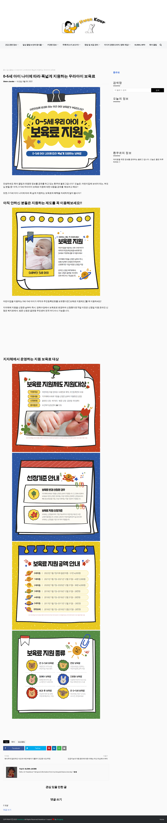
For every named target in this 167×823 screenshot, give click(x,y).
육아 (13, 742)
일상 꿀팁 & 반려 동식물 (32, 45)
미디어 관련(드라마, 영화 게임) (116, 45)
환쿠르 (116, 72)
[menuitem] (12, 44)
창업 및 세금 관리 (91, 45)
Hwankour (20, 819)
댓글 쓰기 (7, 810)
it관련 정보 (52, 45)
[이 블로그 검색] (132, 90)
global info (140, 45)
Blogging (60, 819)
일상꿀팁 (9, 70)
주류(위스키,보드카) (71, 45)
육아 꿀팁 (153, 45)
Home (162, 819)
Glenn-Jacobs (8, 81)
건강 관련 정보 (11, 45)
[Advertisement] (53, 58)
